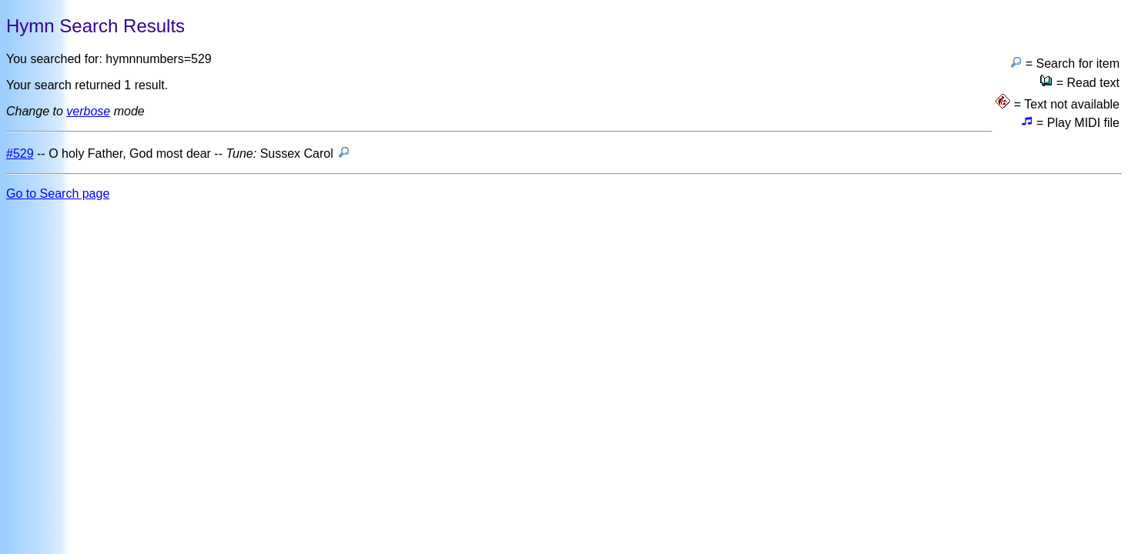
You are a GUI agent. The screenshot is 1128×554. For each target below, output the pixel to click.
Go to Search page (57, 193)
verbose (88, 111)
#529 (20, 153)
